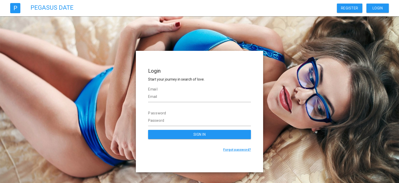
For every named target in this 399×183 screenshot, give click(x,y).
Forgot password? (237, 149)
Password (157, 113)
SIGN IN (199, 134)
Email (153, 89)
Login (378, 8)
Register (349, 8)
